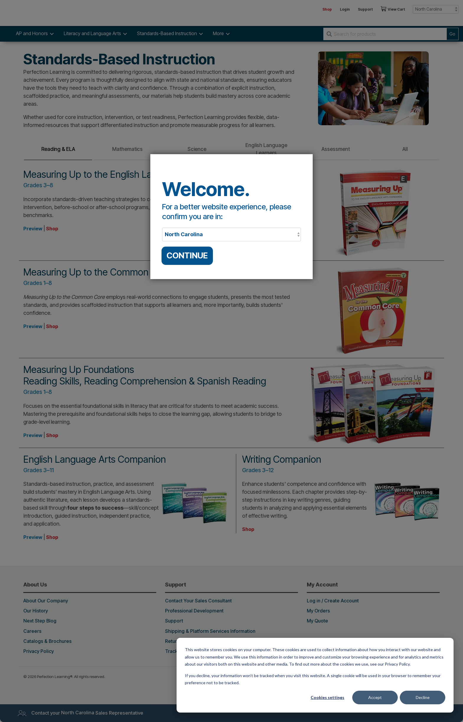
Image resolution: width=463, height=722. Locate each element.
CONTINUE (187, 256)
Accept (375, 697)
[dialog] (315, 675)
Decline (423, 697)
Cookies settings (327, 697)
